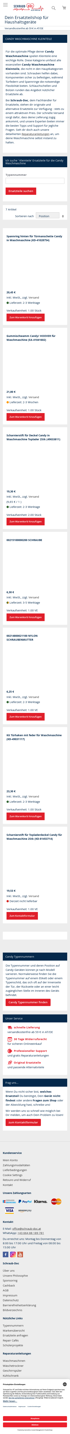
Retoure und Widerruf (17, 1180)
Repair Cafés (11, 1340)
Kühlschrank (11, 1375)
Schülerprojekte (13, 1345)
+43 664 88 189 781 (31, 1233)
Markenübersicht (14, 1330)
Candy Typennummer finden (28, 1002)
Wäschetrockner (13, 1366)
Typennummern (13, 1325)
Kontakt (8, 1185)
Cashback (9, 1285)
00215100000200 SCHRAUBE (24, 540)
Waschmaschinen (14, 1360)
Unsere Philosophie (15, 1275)
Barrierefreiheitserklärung (19, 1305)
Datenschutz (11, 1300)
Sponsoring (10, 1280)
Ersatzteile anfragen (15, 1335)
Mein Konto (10, 1160)
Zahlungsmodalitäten (16, 1165)
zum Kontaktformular (23, 1122)
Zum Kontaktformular (22, 915)
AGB (6, 1290)
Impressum (10, 1295)
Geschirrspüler (12, 1370)
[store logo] (28, 7)
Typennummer (16, 175)
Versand (34, 297)
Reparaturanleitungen (35, 134)
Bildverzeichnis (12, 1310)
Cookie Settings (12, 1175)
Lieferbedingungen (15, 1170)
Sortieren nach (24, 216)
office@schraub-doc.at (26, 1228)
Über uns (9, 1270)
